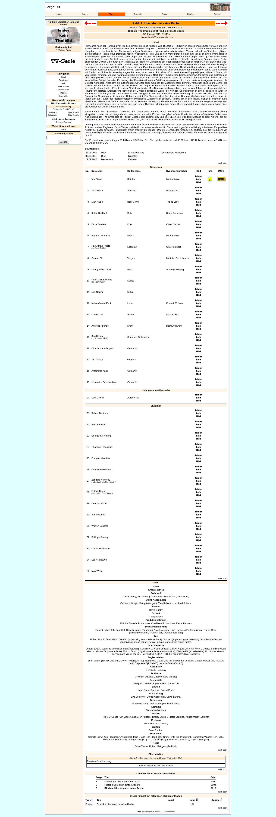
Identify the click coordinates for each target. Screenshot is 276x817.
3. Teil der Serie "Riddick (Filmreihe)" (156, 773)
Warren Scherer (99, 526)
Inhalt (63, 77)
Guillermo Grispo (129, 603)
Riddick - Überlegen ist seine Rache (115, 804)
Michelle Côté (151, 723)
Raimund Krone (174, 325)
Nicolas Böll (172, 314)
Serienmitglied (64, 90)
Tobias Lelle (172, 201)
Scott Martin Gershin (116, 639)
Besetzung (63, 80)
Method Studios (210, 648)
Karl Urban (97, 314)
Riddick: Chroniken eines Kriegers (122, 785)
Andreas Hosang (175, 269)
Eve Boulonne (138, 696)
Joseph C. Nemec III (144, 683)
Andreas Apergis (100, 325)
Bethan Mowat (202, 660)
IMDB (63, 129)
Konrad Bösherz (174, 303)
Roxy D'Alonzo (110, 717)
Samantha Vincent (202, 737)
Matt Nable (97, 201)
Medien (190, 14)
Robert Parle (167, 690)
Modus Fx (101, 651)
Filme (111, 14)
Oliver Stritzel (173, 224)
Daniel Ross (210, 630)
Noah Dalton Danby (101, 279)
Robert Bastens (99, 413)
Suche (85, 14)
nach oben (222, 163)
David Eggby (156, 610)
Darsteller (137, 14)
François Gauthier (100, 458)
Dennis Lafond (98, 503)
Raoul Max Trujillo (100, 246)
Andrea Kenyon (158, 703)
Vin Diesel (96, 179)
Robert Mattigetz (158, 746)
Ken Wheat (169, 596)
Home (59, 14)
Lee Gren (137, 717)
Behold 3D (91, 648)
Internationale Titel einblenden (155, 37)
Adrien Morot (192, 717)
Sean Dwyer (94, 660)
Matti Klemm (172, 235)
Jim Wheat (143, 596)
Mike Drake (139, 737)
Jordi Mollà (97, 190)
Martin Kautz (173, 190)
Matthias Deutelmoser (177, 258)
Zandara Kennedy (100, 479)
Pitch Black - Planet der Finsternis (122, 781)
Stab (63, 83)
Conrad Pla (97, 258)
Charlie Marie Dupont (102, 348)
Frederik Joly (156, 632)
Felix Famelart (98, 424)
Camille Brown (95, 737)
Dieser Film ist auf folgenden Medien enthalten (156, 796)
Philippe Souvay (99, 537)
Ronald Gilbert (102, 630)
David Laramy (174, 696)
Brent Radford (156, 730)
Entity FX (174, 648)
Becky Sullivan (163, 639)
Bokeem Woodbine (101, 235)
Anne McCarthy (140, 703)
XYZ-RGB (162, 654)
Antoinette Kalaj (99, 371)
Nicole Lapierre (176, 717)
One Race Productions (163, 623)
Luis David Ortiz (175, 739)
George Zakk (135, 739)
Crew (164, 14)
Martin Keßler (173, 179)
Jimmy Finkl (168, 737)
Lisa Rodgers (178, 630)
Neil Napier (97, 292)
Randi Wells (173, 703)
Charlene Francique (101, 447)
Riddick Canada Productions (135, 623)
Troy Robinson (165, 603)
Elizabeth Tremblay (156, 670)
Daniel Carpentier (156, 696)
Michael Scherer (183, 603)
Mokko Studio (130, 651)
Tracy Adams (156, 616)
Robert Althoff (97, 639)
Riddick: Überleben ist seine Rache (123, 788)
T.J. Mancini (154, 739)
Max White (96, 571)
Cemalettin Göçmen (101, 469)
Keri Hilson (97, 336)
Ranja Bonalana (174, 213)
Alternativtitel (63, 86)
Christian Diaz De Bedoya (148, 676)
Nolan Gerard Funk (101, 303)
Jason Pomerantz (144, 630)
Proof (208, 651)
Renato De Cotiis (154, 660)
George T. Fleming (101, 435)
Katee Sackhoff (99, 213)
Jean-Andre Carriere (148, 690)
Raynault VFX (149, 654)
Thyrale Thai (196, 739)
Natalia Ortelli (166, 663)
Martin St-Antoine (100, 548)
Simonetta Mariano (156, 710)
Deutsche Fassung (63, 122)
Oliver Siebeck (173, 247)
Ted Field (156, 737)
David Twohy (129, 596)
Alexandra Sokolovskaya (104, 382)
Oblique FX (182, 651)
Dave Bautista (98, 224)
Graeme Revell (156, 590)
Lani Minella (97, 397)
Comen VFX (146, 648)
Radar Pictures (184, 623)
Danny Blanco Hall (101, 269)
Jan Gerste (97, 359)
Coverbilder (63, 96)
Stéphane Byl (142, 663)
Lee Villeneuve (99, 559)
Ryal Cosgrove (192, 654)
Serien (217, 14)
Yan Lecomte (98, 514)
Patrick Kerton (98, 491)
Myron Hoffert (128, 660)
